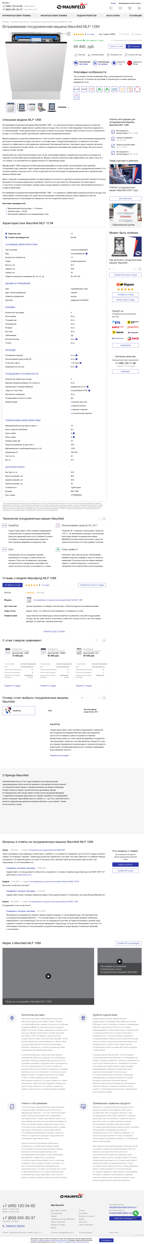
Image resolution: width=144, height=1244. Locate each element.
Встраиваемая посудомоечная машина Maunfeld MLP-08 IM (54, 881)
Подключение (56, 1213)
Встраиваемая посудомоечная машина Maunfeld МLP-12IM (54, 902)
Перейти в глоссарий (59, 756)
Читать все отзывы (125, 300)
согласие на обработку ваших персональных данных (49, 1240)
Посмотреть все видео (128, 943)
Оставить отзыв (125, 295)
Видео (81, 1219)
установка (103, 64)
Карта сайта (113, 1232)
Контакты (83, 1222)
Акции (113, 3)
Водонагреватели (87, 16)
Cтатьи (82, 1210)
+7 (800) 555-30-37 (12, 9)
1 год (119, 64)
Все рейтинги (125, 199)
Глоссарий (83, 1213)
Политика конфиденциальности (62, 1232)
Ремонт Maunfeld (58, 1222)
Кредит (54, 1216)
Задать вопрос (125, 865)
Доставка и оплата (59, 1210)
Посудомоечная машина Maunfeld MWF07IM (47, 850)
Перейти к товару (12, 686)
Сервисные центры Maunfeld (63, 1219)
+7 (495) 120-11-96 (125, 356)
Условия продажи (85, 1232)
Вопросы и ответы (86, 1216)
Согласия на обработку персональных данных (72, 1242)
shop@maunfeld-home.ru (122, 1207)
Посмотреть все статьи (125, 275)
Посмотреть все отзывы (92, 585)
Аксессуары (113, 16)
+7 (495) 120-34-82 (12, 6)
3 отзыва (90, 34)
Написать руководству (125, 1218)
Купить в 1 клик (116, 46)
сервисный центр (24, 875)
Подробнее (125, 338)
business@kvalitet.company (124, 1213)
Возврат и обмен (58, 1225)
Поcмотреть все (125, 871)
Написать (125, 364)
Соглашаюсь (106, 1240)
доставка (83, 64)
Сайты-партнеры (86, 1225)
